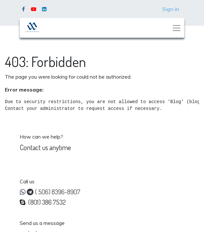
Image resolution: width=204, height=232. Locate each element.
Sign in (170, 9)
